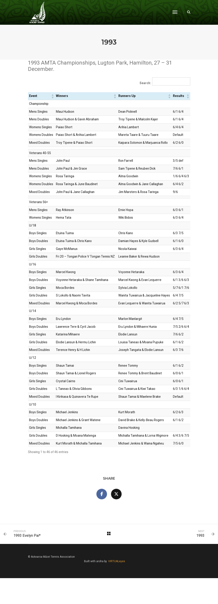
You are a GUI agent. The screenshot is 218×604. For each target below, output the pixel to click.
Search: (144, 83)
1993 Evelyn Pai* (28, 563)
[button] (52, 96)
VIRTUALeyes (181, 586)
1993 (199, 563)
